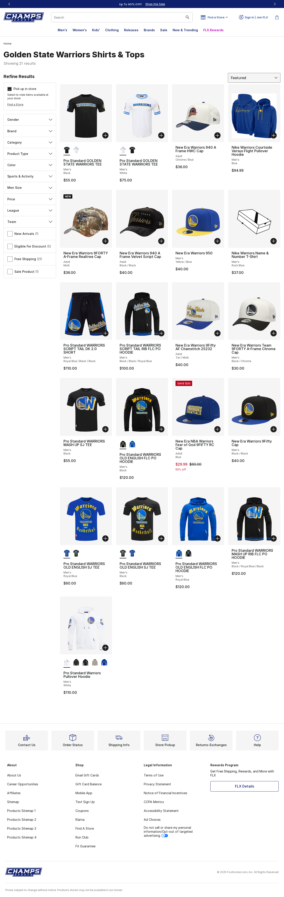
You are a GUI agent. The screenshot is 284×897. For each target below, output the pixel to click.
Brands (149, 30)
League (29, 210)
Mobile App (83, 793)
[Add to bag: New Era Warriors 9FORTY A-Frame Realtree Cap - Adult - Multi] (105, 241)
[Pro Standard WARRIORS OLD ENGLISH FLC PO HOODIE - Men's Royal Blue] (132, 444)
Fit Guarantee (85, 846)
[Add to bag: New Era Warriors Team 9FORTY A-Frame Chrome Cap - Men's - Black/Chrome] (273, 333)
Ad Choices (152, 819)
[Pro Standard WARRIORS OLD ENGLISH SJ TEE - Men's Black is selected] (123, 553)
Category (29, 142)
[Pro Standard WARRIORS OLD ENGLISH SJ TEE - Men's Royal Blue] (132, 553)
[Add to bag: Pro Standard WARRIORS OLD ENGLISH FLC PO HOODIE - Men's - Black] (161, 429)
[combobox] (121, 17)
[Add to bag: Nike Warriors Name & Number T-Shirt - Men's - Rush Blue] (273, 241)
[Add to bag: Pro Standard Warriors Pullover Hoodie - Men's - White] (105, 648)
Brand (29, 131)
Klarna (80, 819)
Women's (80, 30)
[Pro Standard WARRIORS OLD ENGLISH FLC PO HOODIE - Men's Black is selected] (123, 444)
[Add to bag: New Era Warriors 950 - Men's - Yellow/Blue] (217, 241)
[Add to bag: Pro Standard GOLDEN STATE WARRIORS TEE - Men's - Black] (105, 135)
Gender (29, 119)
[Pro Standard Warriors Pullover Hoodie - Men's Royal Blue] (104, 663)
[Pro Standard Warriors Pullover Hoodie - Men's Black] (76, 663)
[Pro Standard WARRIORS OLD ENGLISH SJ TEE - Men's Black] (76, 553)
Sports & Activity (29, 176)
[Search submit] (187, 17)
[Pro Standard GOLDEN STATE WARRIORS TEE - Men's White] (76, 150)
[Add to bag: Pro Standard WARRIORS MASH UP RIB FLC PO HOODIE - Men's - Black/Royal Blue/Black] (273, 538)
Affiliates (14, 793)
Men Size (29, 187)
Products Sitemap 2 (21, 819)
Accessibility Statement (161, 811)
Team (29, 222)
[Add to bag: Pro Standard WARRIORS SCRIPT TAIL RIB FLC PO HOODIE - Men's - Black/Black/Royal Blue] (161, 333)
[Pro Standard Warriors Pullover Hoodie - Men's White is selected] (66, 663)
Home (7, 43)
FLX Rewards (213, 30)
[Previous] (9, 4)
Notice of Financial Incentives (165, 793)
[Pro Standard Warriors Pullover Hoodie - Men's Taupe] (94, 663)
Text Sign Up (85, 802)
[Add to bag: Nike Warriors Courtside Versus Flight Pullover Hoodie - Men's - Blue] (273, 135)
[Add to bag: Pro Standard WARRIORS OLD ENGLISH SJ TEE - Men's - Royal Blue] (105, 538)
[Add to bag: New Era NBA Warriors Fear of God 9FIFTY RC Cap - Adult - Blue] (217, 429)
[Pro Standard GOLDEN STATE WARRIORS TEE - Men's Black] (132, 150)
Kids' (96, 30)
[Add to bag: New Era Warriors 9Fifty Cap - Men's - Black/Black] (273, 429)
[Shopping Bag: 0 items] (276, 17)
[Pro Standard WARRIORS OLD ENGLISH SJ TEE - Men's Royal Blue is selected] (66, 553)
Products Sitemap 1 (21, 811)
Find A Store (84, 828)
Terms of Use (154, 775)
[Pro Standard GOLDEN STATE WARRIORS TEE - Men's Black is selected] (66, 150)
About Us (14, 775)
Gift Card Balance (88, 784)
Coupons (82, 811)
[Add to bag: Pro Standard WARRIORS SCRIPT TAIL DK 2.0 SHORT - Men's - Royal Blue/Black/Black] (105, 333)
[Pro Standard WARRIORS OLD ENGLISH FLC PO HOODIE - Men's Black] (188, 553)
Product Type (29, 154)
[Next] (274, 4)
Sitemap (13, 802)
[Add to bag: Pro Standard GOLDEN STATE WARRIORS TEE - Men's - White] (161, 135)
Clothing (112, 30)
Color (29, 165)
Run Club (82, 837)
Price (29, 199)
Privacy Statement (157, 784)
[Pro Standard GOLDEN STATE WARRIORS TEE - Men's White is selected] (123, 150)
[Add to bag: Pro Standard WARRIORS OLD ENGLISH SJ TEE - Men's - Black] (161, 538)
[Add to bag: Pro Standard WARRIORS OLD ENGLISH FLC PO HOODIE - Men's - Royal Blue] (217, 538)
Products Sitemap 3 (21, 828)
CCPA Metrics (154, 802)
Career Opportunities (22, 784)
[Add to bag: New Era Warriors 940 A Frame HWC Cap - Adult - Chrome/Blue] (217, 135)
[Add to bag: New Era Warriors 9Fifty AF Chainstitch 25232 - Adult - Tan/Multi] (217, 333)
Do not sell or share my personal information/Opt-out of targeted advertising (168, 831)
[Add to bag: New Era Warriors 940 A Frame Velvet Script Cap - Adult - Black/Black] (161, 241)
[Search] (121, 17)
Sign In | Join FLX (253, 17)
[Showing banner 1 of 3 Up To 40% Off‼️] (142, 4)
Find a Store (15, 104)
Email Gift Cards (87, 775)
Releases (131, 30)
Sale (163, 30)
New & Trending (185, 30)
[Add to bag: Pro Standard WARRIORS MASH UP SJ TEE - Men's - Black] (105, 429)
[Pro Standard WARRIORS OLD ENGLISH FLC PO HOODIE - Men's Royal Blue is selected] (179, 553)
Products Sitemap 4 (21, 837)
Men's (62, 30)
